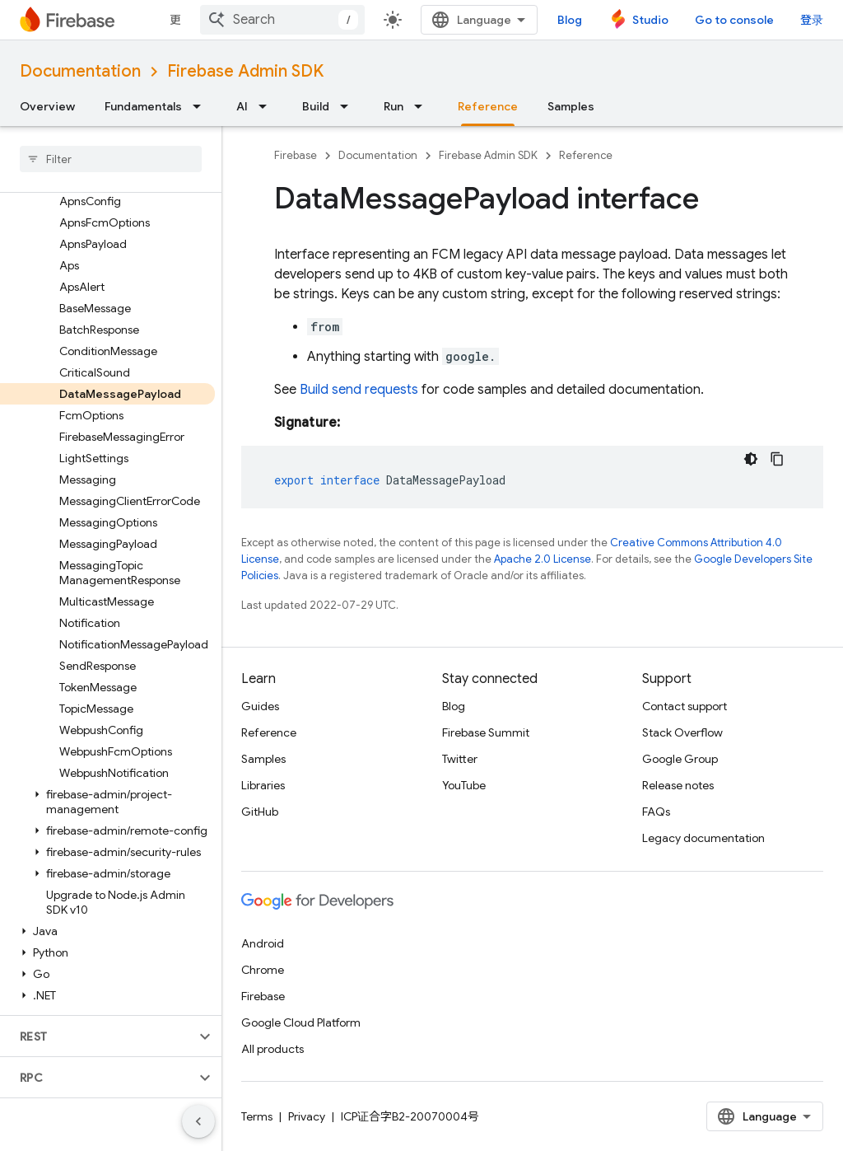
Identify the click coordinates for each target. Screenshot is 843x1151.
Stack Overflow (682, 732)
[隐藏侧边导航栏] (198, 1121)
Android (262, 943)
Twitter (459, 758)
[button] (107, 802)
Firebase (295, 155)
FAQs (656, 811)
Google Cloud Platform (301, 1022)
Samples (570, 106)
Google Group (680, 758)
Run (393, 106)
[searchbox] (111, 159)
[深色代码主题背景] (751, 459)
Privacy (306, 1116)
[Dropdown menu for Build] (349, 106)
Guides (260, 706)
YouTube (464, 785)
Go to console (734, 19)
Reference (585, 155)
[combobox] (282, 20)
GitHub (259, 811)
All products (272, 1048)
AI (242, 106)
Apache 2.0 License (542, 559)
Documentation (80, 71)
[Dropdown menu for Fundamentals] (201, 106)
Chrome (262, 969)
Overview (47, 106)
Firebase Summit (485, 732)
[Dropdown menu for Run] (423, 106)
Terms (256, 1116)
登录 (811, 19)
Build (315, 106)
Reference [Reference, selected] (488, 106)
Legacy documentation (703, 837)
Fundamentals (143, 106)
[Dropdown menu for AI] (267, 106)
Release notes (678, 785)
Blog (569, 19)
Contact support (684, 706)
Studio (650, 19)
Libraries (263, 785)
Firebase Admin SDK (245, 71)
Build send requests (359, 389)
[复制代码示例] (777, 459)
